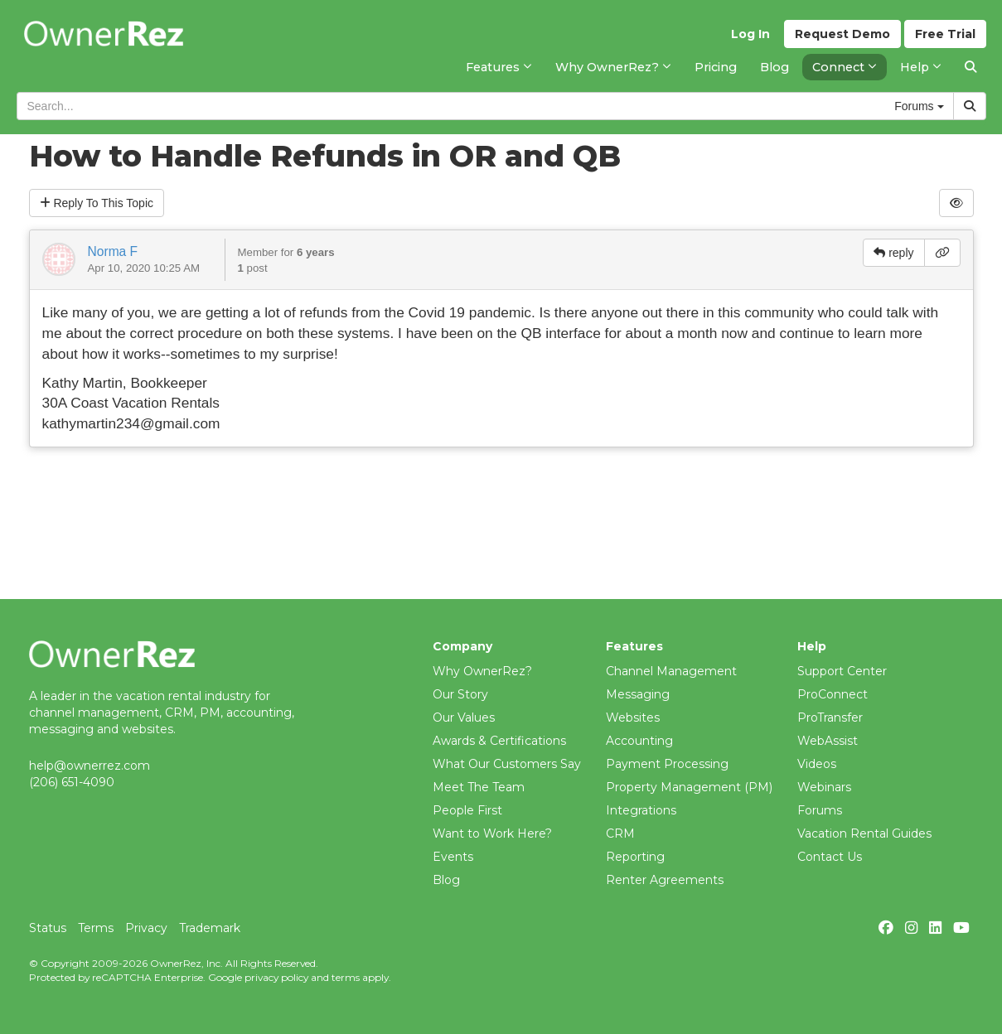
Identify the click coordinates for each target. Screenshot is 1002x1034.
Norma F (113, 251)
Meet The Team (479, 787)
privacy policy (276, 977)
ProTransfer (830, 717)
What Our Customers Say (507, 763)
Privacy (146, 927)
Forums (819, 810)
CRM (620, 833)
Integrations (641, 810)
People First (467, 810)
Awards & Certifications (499, 740)
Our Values (464, 717)
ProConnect (832, 694)
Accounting (639, 740)
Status (47, 927)
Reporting (635, 856)
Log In (750, 34)
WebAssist (827, 740)
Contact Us (829, 856)
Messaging (638, 694)
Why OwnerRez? (482, 671)
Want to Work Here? (492, 833)
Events (453, 856)
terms (346, 977)
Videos (816, 763)
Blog (446, 879)
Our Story (460, 694)
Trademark (209, 927)
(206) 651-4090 (71, 782)
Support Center (842, 671)
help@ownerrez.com (89, 765)
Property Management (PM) (689, 787)
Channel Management (671, 671)
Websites (633, 717)
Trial (945, 34)
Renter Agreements (665, 879)
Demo (842, 34)
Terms (96, 927)
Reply (97, 203)
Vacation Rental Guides (864, 833)
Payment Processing (667, 763)
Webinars (824, 787)
